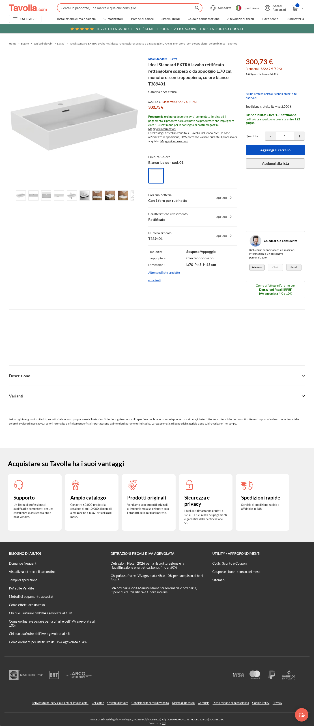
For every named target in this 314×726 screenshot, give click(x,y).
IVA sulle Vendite (21, 588)
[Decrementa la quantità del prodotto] (270, 136)
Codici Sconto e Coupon (229, 563)
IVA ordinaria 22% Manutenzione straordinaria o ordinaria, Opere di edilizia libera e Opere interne (154, 590)
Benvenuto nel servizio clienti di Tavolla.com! (60, 703)
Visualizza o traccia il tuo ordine (32, 572)
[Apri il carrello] (297, 8)
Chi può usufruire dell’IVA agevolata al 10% (40, 613)
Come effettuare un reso (27, 605)
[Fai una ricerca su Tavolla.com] (129, 7)
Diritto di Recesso (183, 703)
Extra (173, 59)
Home (12, 43)
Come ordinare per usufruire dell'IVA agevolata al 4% (48, 642)
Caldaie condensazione (203, 19)
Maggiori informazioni (162, 129)
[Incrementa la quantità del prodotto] (299, 136)
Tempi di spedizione (23, 580)
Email (293, 267)
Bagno (25, 43)
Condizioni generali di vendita (150, 703)
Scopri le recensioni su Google (157, 29)
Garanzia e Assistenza (162, 92)
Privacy (277, 703)
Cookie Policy (260, 703)
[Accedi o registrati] (275, 8)
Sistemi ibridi (170, 19)
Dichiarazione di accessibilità (231, 703)
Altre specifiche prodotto (164, 272)
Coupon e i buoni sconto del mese (236, 572)
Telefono (257, 267)
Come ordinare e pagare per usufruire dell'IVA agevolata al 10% (52, 623)
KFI (164, 723)
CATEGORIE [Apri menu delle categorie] (28, 19)
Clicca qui (276, 28)
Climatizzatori (113, 19)
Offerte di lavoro (117, 703)
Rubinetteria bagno (299, 19)
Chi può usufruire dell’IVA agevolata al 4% (39, 634)
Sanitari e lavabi (43, 43)
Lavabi (61, 43)
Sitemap (218, 580)
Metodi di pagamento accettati (31, 596)
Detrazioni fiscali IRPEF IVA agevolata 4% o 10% (275, 291)
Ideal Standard (157, 59)
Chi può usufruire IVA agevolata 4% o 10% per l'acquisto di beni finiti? (157, 578)
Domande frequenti (23, 563)
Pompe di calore (142, 19)
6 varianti (154, 280)
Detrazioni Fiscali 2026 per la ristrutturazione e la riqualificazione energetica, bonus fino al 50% (147, 565)
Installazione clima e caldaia (76, 19)
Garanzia (203, 703)
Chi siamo (98, 703)
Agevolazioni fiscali (240, 19)
